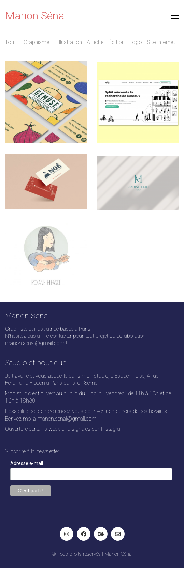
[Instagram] (66, 534)
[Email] (118, 534)
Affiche (95, 42)
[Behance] (101, 534)
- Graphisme (34, 42)
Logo (135, 42)
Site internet (161, 42)
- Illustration (68, 42)
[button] (175, 15)
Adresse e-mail (26, 463)
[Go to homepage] (36, 16)
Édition (117, 42)
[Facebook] (83, 534)
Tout (10, 42)
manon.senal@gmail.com (35, 343)
